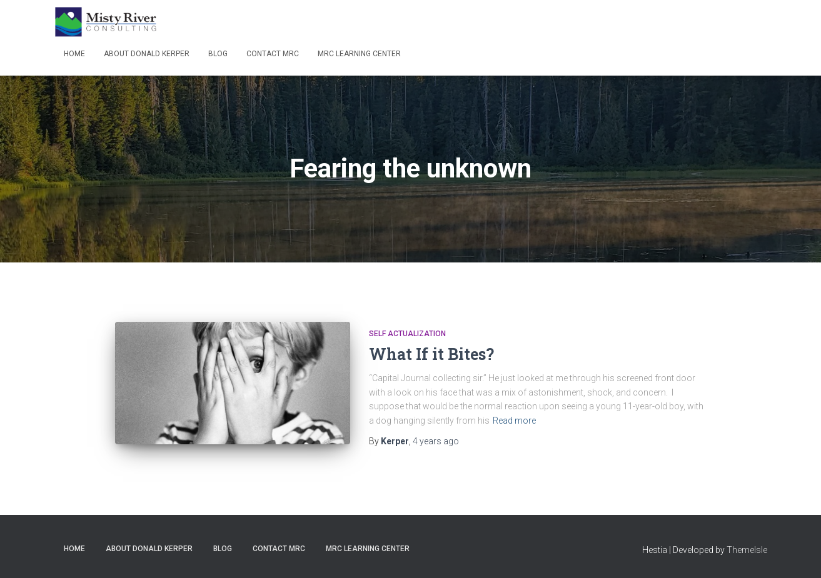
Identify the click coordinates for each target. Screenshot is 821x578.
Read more (514, 421)
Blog (218, 53)
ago (436, 441)
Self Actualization (407, 333)
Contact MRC (272, 53)
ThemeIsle (747, 550)
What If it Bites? (431, 354)
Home (74, 53)
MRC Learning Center (359, 53)
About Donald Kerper (146, 53)
